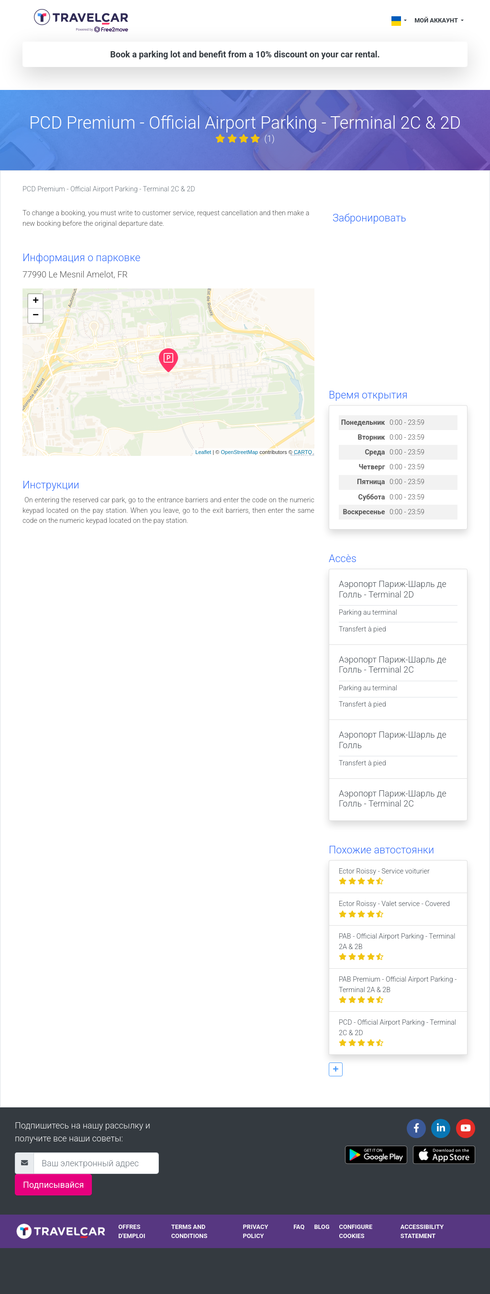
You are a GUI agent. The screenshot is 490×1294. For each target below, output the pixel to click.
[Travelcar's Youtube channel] (465, 1128)
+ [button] (36, 301)
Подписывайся (53, 1185)
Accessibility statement (422, 1231)
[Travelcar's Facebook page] (416, 1128)
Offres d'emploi (131, 1231)
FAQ (298, 1226)
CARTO (303, 452)
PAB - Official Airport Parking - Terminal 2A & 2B (397, 946)
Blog (321, 1226)
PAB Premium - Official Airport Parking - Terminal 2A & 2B (398, 989)
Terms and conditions (189, 1231)
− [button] (36, 316)
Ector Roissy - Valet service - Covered (394, 909)
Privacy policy (255, 1231)
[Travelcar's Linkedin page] (440, 1128)
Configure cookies (356, 1231)
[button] (336, 1069)
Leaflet (203, 452)
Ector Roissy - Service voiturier (384, 876)
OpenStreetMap (239, 452)
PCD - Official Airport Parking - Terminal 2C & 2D (397, 1032)
